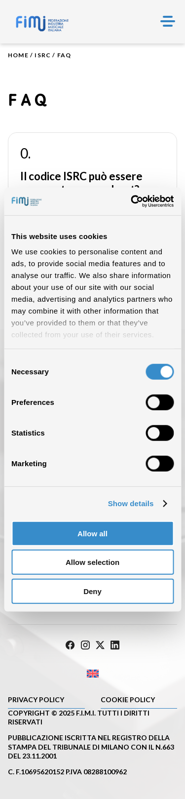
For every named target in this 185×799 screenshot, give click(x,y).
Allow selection (92, 562)
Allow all (92, 533)
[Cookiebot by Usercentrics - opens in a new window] (132, 201)
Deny (92, 591)
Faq (64, 55)
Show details (131, 503)
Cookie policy (128, 699)
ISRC (43, 55)
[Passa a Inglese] (92, 673)
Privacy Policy (36, 699)
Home (18, 55)
